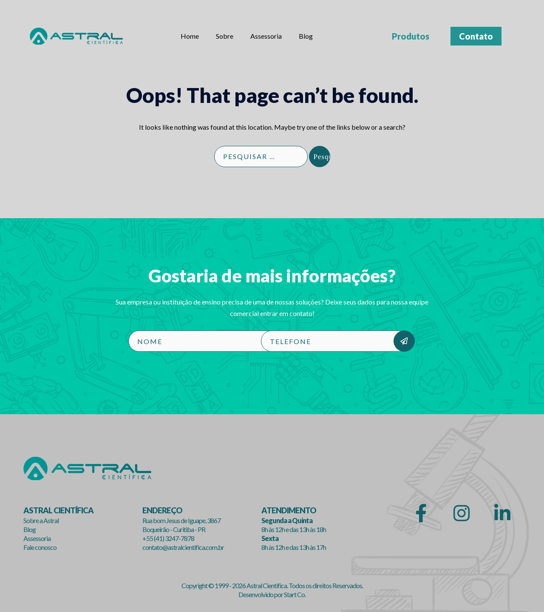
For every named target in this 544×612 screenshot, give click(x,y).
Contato (476, 36)
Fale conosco (40, 547)
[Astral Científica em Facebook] (420, 514)
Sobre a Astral (41, 521)
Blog (306, 36)
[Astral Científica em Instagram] (461, 514)
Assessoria (266, 36)
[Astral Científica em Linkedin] (502, 514)
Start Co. (295, 595)
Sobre (224, 36)
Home (190, 36)
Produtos (410, 36)
